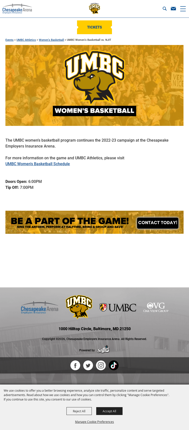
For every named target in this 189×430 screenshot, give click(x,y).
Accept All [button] (109, 411)
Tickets (94, 27)
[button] (164, 8)
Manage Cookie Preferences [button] (94, 422)
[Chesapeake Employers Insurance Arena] (17, 8)
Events (9, 40)
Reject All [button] (79, 411)
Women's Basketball (51, 40)
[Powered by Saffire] (103, 350)
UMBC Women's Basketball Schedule (37, 164)
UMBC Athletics (26, 40)
